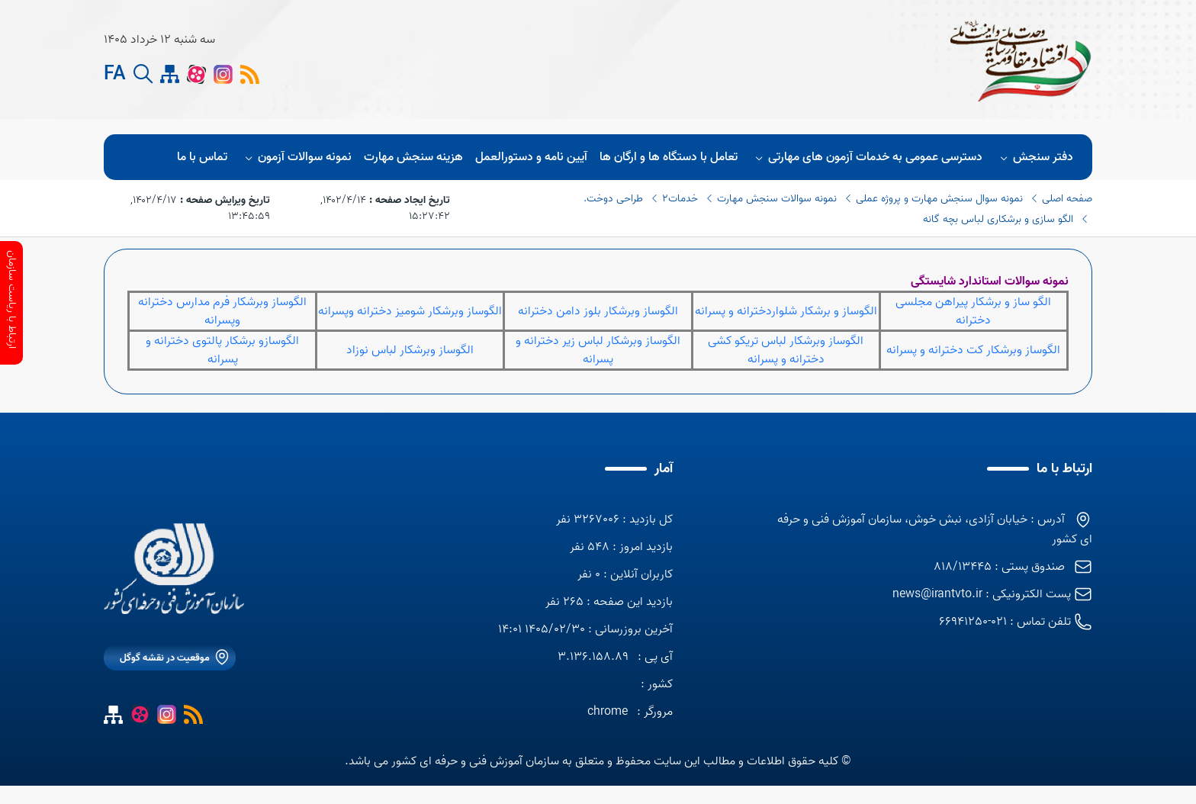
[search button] (143, 74)
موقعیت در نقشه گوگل (165, 658)
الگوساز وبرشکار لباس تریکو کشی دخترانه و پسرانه (785, 350)
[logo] (604, 59)
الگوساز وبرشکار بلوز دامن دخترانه (598, 311)
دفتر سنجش (1034, 157)
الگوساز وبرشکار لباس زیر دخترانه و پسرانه (598, 350)
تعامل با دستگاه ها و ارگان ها (669, 157)
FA (115, 74)
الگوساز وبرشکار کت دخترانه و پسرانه (973, 350)
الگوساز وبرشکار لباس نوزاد (410, 350)
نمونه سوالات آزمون (296, 157)
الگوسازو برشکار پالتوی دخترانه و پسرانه (222, 350)
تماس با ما (202, 157)
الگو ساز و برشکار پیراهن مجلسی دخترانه (973, 311)
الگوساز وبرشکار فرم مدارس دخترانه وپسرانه (222, 311)
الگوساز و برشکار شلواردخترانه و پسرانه (786, 311)
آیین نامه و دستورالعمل (531, 157)
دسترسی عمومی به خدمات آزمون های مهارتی (866, 157)
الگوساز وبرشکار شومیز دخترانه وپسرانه (410, 311)
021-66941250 (973, 622)
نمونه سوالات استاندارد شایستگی (990, 281)
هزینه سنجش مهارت (413, 157)
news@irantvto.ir (937, 594)
